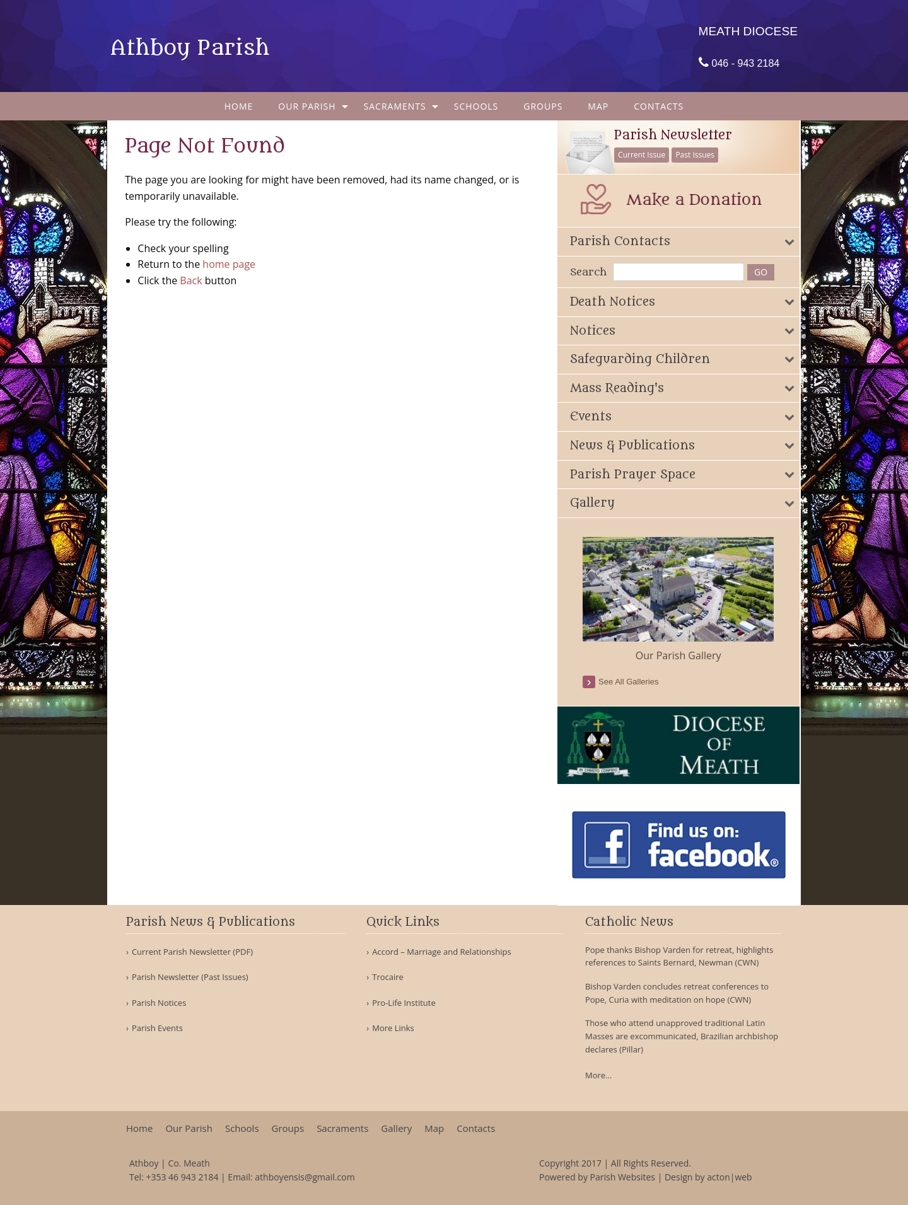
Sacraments (395, 106)
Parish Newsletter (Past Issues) (190, 977)
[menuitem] (239, 106)
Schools (476, 106)
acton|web (729, 1177)
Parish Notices (159, 1003)
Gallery (396, 1128)
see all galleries (631, 681)
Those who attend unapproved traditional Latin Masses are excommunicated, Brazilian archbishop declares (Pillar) (681, 1036)
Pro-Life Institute (404, 1003)
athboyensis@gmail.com (304, 1177)
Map (598, 106)
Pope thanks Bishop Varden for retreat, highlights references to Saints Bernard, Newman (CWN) (679, 956)
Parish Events (157, 1028)
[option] (680, 600)
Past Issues (697, 154)
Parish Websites (622, 1177)
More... (598, 1075)
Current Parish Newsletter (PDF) (192, 952)
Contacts (659, 106)
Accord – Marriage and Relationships (441, 952)
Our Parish (306, 106)
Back (192, 280)
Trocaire (388, 977)
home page (230, 264)
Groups (542, 106)
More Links (393, 1028)
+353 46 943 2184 (182, 1177)
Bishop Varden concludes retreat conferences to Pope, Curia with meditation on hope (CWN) (677, 993)
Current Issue (644, 154)
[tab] (680, 242)
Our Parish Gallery (680, 655)
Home (238, 106)
